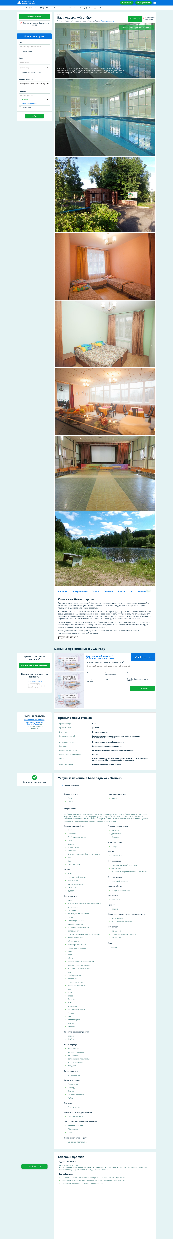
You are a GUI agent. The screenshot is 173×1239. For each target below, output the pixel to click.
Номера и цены (80, 591)
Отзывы (143, 591)
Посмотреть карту (107, 21)
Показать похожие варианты (34, 665)
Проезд (121, 591)
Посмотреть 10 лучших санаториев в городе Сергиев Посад (34, 722)
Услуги (95, 591)
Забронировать (34, 17)
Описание (62, 591)
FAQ (132, 591)
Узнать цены (142, 688)
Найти (34, 116)
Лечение (108, 591)
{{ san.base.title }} (35, 681)
